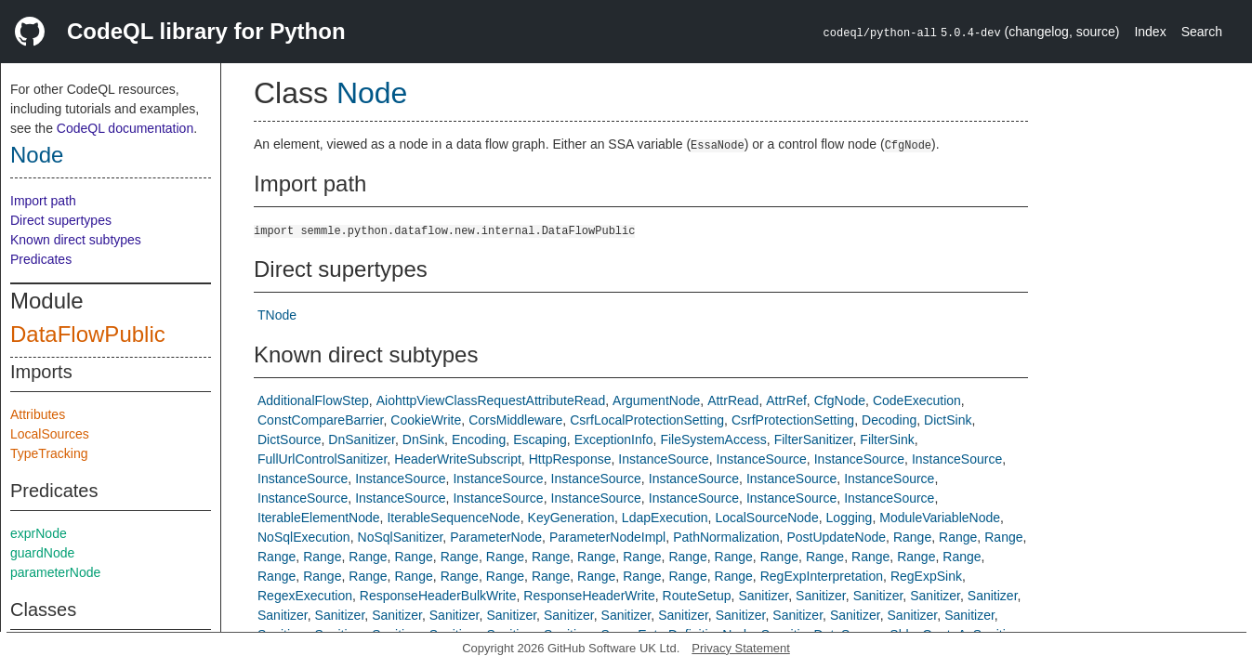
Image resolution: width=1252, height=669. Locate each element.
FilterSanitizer (813, 439)
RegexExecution (304, 595)
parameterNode (55, 572)
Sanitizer (763, 595)
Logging (849, 517)
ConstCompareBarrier (320, 420)
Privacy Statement (741, 648)
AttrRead (732, 400)
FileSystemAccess (713, 439)
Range (912, 537)
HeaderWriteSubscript (457, 459)
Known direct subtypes (75, 239)
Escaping (540, 439)
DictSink (947, 420)
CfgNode (839, 400)
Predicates (41, 259)
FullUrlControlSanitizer (322, 459)
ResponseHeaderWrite (588, 595)
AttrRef (786, 400)
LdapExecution (665, 517)
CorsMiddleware (515, 420)
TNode (277, 315)
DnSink (423, 439)
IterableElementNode (318, 517)
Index (1150, 31)
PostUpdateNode (836, 537)
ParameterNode (496, 537)
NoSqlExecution (303, 537)
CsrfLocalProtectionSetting (647, 420)
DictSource (289, 439)
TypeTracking (49, 453)
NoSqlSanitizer (400, 537)
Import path (43, 200)
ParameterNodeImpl (607, 537)
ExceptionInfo (613, 439)
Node (36, 154)
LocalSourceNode (766, 517)
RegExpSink (926, 576)
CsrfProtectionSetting (792, 420)
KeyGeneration (571, 517)
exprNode (38, 533)
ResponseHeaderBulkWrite (438, 595)
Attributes (37, 414)
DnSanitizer (361, 439)
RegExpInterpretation (821, 576)
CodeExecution (917, 400)
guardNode (42, 552)
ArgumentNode (656, 400)
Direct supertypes (61, 220)
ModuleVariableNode (939, 517)
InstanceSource (663, 459)
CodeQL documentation (125, 128)
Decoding (889, 420)
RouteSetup (697, 595)
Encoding (479, 439)
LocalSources (49, 433)
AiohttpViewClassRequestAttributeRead (490, 400)
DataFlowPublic (87, 334)
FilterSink (887, 439)
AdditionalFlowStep (313, 400)
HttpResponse (570, 459)
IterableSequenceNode (453, 517)
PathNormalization (726, 537)
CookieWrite (425, 420)
